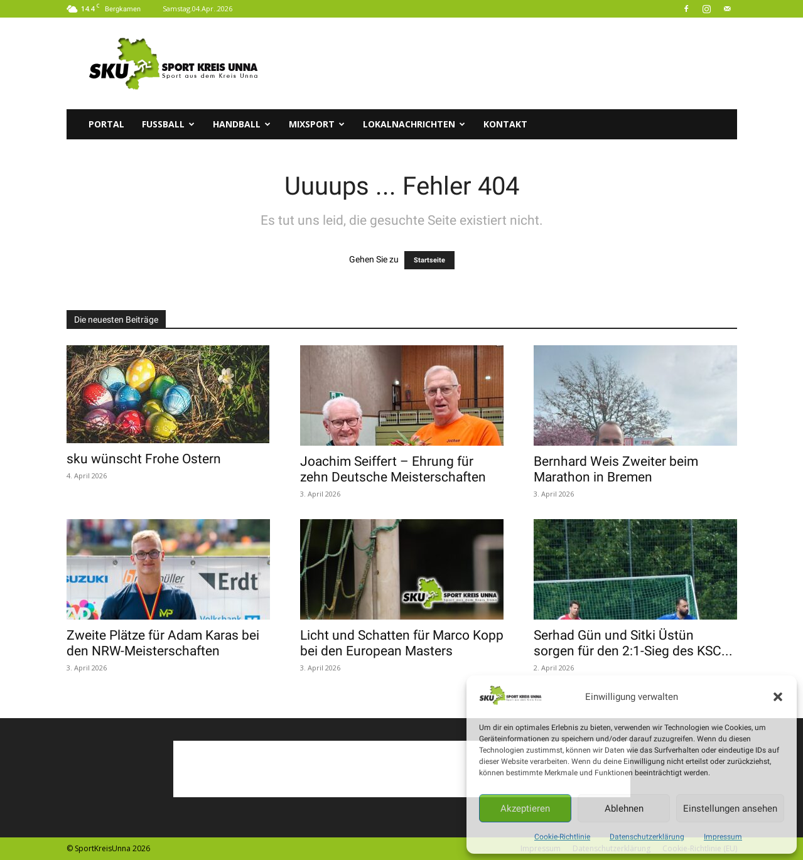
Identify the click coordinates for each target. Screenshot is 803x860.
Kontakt (505, 124)
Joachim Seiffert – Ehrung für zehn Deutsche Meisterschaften (393, 469)
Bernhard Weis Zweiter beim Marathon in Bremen (616, 469)
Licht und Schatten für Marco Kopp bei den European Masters (402, 643)
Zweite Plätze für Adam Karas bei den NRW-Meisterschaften (163, 643)
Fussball (168, 124)
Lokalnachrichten (414, 124)
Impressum (723, 836)
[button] (778, 697)
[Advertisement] (508, 63)
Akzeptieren (525, 808)
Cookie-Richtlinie (562, 836)
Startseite (429, 260)
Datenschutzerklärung (647, 836)
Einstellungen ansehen (730, 808)
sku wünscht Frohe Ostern (144, 458)
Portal (106, 124)
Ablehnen (624, 808)
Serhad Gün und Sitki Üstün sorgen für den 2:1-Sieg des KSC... (633, 643)
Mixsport (317, 124)
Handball (242, 124)
